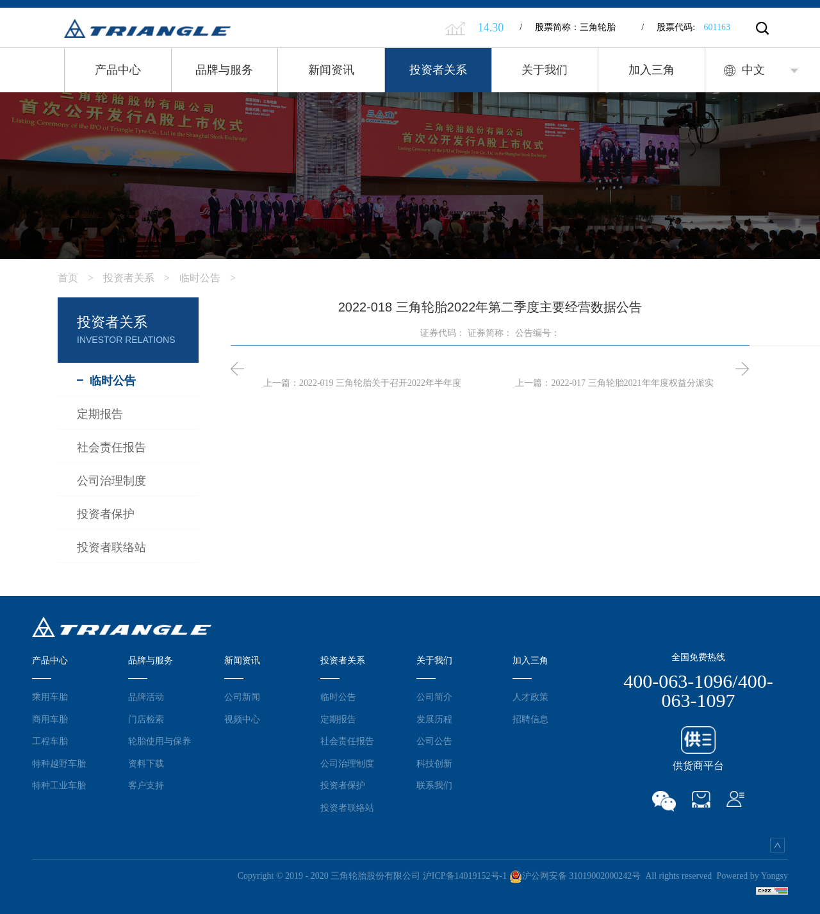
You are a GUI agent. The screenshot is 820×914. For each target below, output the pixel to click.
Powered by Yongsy (752, 872)
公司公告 (434, 738)
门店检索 (146, 715)
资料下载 (146, 759)
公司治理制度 (347, 759)
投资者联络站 (347, 804)
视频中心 (242, 715)
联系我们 (434, 782)
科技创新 (434, 759)
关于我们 (544, 69)
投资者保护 (342, 782)
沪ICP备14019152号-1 (465, 872)
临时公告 (212, 274)
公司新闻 (242, 693)
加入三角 (651, 69)
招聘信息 (530, 715)
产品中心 (118, 69)
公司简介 (434, 693)
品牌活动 (146, 693)
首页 (80, 274)
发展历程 (434, 715)
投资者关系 (438, 69)
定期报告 (338, 715)
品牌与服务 (224, 69)
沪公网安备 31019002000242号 (575, 872)
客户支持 (146, 782)
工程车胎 (50, 738)
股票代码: (685, 27)
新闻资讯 (331, 69)
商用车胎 (50, 715)
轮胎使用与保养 (159, 738)
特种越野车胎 (59, 759)
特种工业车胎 (59, 782)
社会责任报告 (347, 738)
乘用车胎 (50, 693)
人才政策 (530, 693)
